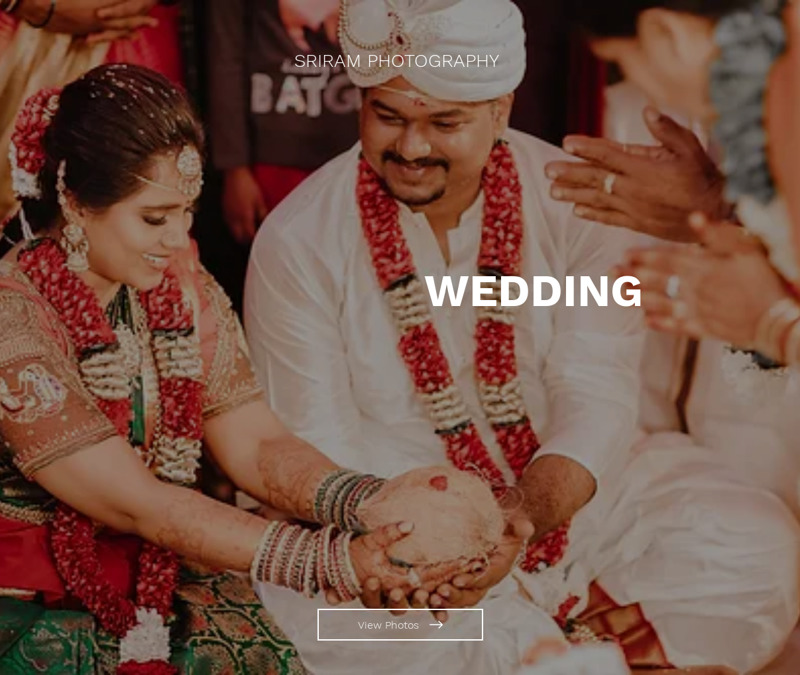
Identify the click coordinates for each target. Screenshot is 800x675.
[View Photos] (400, 625)
